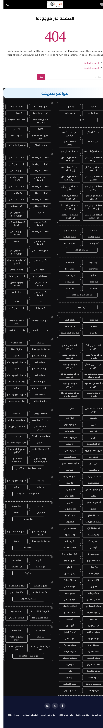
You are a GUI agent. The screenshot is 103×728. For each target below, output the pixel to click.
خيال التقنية (66, 450)
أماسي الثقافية (90, 502)
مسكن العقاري (25, 599)
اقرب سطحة (90, 142)
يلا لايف (37, 481)
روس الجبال (66, 574)
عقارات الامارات (37, 592)
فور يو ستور (13, 206)
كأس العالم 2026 (62, 715)
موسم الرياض (36, 145)
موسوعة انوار (90, 561)
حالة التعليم (66, 612)
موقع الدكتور (90, 632)
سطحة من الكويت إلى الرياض (66, 216)
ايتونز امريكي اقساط (13, 233)
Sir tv (36, 506)
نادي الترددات (66, 515)
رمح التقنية (90, 535)
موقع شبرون (66, 645)
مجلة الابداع (89, 515)
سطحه (13, 414)
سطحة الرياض (90, 132)
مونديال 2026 (10, 715)
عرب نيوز (90, 463)
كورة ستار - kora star (25, 656)
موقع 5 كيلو (66, 424)
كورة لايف (90, 262)
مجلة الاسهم (66, 457)
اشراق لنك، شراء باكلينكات (36, 121)
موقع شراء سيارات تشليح (13, 450)
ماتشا (13, 302)
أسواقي (66, 470)
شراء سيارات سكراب (13, 442)
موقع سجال (66, 586)
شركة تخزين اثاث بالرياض (90, 346)
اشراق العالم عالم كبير (36, 137)
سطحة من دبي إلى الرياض (66, 187)
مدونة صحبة (90, 554)
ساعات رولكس (90, 237)
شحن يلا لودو (36, 260)
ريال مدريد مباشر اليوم (37, 533)
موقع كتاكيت (90, 671)
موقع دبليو (66, 593)
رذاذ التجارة (66, 535)
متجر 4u (36, 212)
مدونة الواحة (66, 651)
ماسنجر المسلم (66, 658)
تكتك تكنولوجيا (90, 476)
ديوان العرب (90, 574)
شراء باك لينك (36, 107)
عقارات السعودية (13, 586)
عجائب (90, 496)
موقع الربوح (90, 638)
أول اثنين (66, 625)
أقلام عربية (90, 580)
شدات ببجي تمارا (13, 158)
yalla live (25, 548)
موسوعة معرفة (90, 684)
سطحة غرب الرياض (66, 151)
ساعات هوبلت (78, 250)
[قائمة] (98, 4)
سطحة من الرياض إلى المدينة (90, 206)
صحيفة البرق (90, 645)
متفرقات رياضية (79, 715)
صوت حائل (66, 638)
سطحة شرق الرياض (90, 151)
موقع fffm (90, 690)
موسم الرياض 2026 (13, 145)
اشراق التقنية (90, 444)
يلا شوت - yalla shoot (13, 638)
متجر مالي (66, 431)
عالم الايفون (90, 470)
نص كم (90, 431)
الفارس (90, 586)
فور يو (13, 241)
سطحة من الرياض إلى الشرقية (66, 178)
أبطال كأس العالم (45, 715)
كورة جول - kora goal (13, 647)
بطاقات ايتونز (13, 270)
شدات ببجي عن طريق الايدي (13, 214)
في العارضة (13, 567)
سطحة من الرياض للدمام (90, 178)
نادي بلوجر (66, 489)
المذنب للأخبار (90, 599)
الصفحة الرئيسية (87, 68)
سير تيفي (36, 513)
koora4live (90, 269)
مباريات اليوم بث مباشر (78, 295)
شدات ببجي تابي (13, 164)
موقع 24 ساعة (66, 437)
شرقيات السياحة (66, 554)
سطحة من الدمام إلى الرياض (66, 197)
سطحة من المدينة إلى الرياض (66, 206)
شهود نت (66, 541)
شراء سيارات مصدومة (13, 460)
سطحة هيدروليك (13, 420)
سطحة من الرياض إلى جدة (90, 159)
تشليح (37, 442)
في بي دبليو (90, 625)
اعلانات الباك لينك (13, 120)
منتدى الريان (66, 690)
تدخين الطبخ (66, 632)
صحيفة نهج (90, 483)
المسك (66, 619)
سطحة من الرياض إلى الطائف (66, 168)
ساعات (90, 230)
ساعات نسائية (66, 237)
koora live (66, 269)
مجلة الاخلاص (66, 684)
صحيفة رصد (90, 677)
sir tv (13, 513)
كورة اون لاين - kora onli (36, 647)
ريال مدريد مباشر (37, 356)
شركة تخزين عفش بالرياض (90, 356)
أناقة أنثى (66, 496)
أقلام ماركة (90, 243)
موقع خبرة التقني (90, 489)
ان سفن (66, 444)
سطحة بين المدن (37, 420)
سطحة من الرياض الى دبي (90, 187)
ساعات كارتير (66, 230)
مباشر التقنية (66, 548)
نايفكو (66, 677)
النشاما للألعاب (66, 606)
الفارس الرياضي (13, 618)
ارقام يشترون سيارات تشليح (36, 460)
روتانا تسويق (66, 509)
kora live (90, 326)
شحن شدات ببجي (37, 251)
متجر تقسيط (13, 193)
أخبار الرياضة (94, 715)
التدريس (13, 129)
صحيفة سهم (90, 664)
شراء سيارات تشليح (37, 449)
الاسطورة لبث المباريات (25, 494)
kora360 (66, 262)
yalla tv (36, 487)
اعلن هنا (66, 408)
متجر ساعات (66, 243)
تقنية (36, 129)
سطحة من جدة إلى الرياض (90, 197)
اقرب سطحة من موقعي (66, 133)
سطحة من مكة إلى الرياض (90, 168)
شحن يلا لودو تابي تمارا (13, 223)
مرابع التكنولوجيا (90, 450)
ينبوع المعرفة (90, 612)
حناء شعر (13, 292)
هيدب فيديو (66, 528)
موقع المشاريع (90, 606)
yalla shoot (90, 113)
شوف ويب (90, 457)
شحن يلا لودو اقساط (13, 178)
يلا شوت (90, 107)
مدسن (90, 509)
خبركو (90, 437)
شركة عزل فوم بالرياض (66, 365)
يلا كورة (25, 573)
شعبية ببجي (37, 270)
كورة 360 (66, 282)
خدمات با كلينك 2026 (13, 322)
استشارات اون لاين (90, 522)
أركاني (90, 548)
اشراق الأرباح (66, 561)
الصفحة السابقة (87, 63)
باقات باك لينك (13, 113)
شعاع (66, 567)
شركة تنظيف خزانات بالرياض (66, 375)
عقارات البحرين (13, 592)
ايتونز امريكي (13, 171)
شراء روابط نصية (37, 113)
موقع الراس (66, 599)
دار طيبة (66, 664)
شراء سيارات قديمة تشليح (25, 468)
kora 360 (66, 288)
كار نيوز (66, 483)
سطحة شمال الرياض (66, 143)
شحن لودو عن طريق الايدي (13, 261)
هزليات (90, 619)
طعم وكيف (90, 541)
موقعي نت (90, 593)
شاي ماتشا (36, 308)
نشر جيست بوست (37, 321)
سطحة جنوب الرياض (36, 436)
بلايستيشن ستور (37, 276)
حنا (36, 302)
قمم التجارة (90, 651)
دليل (66, 671)
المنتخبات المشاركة (27, 715)
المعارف (66, 522)
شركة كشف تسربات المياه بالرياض (90, 375)
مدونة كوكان (66, 476)
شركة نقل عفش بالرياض (66, 346)
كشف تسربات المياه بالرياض (90, 385)
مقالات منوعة (13, 611)
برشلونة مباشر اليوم (13, 532)
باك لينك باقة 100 (13, 330)
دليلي (90, 424)
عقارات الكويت (37, 586)
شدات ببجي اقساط (37, 158)
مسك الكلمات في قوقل (90, 410)
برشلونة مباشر (13, 349)
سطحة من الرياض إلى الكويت (90, 216)
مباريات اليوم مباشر (66, 333)
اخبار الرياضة (13, 135)
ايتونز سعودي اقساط (37, 178)
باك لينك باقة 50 (36, 330)
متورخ (66, 502)
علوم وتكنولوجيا (37, 618)
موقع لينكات (90, 658)
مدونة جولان (66, 580)
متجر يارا (90, 567)
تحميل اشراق (90, 528)
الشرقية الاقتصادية (66, 463)
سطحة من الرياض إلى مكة (66, 159)
